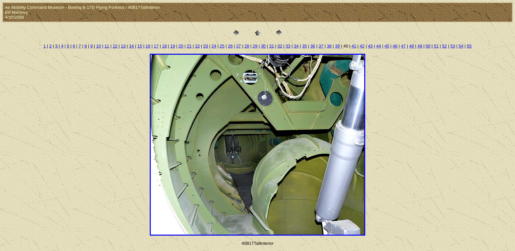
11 (106, 46)
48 (411, 46)
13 (123, 46)
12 (115, 46)
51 (436, 46)
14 (131, 46)
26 (230, 46)
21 (189, 46)
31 (271, 46)
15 (139, 46)
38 (329, 46)
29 (255, 46)
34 (296, 46)
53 (452, 46)
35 (304, 46)
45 (387, 46)
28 (246, 46)
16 (148, 46)
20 (181, 46)
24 (214, 46)
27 (238, 46)
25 (222, 46)
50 (428, 46)
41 (353, 46)
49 (419, 46)
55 (469, 46)
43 (370, 46)
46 (395, 46)
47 (403, 46)
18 (164, 46)
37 (321, 46)
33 (288, 46)
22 (197, 46)
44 (378, 46)
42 (362, 46)
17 (156, 46)
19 (172, 46)
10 (98, 46)
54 (461, 46)
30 (263, 46)
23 (205, 46)
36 (312, 46)
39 (337, 46)
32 (280, 46)
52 (444, 46)
